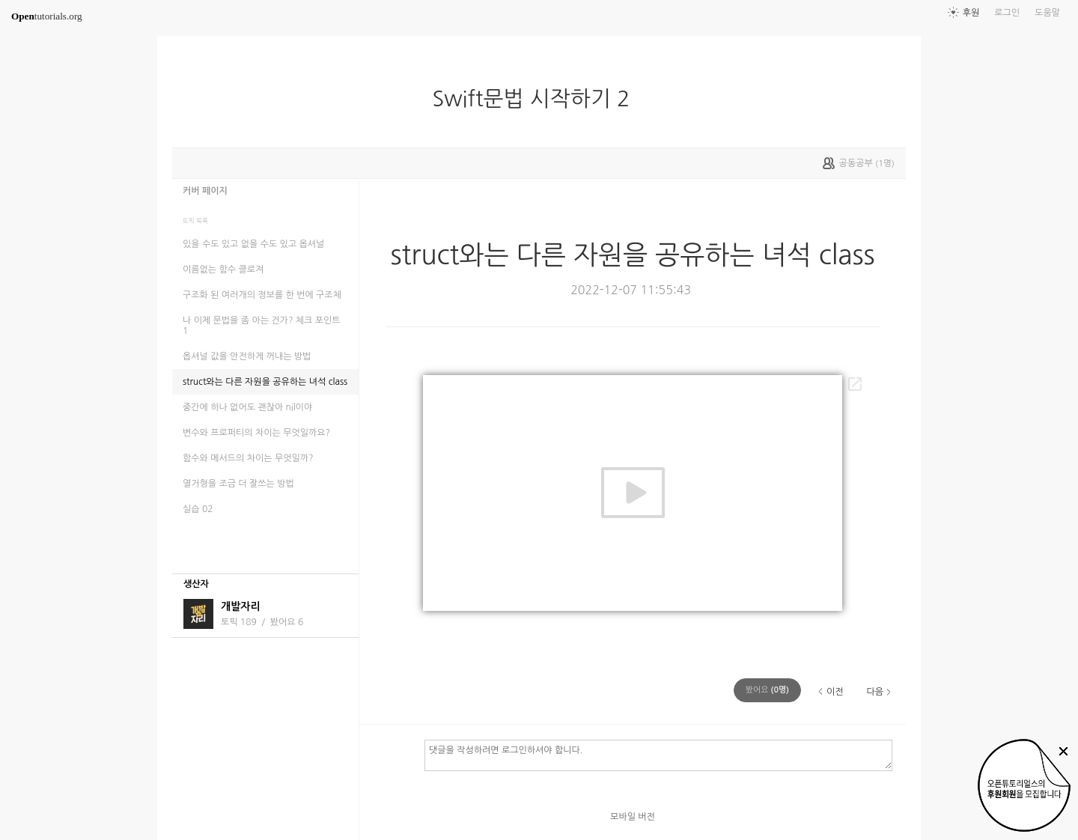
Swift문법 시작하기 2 (537, 98)
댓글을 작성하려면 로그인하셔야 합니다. (658, 754)
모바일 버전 (632, 816)
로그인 (1007, 12)
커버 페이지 (205, 190)
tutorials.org (46, 16)
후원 (971, 12)
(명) (767, 690)
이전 (835, 691)
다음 (874, 691)
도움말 (1047, 12)
